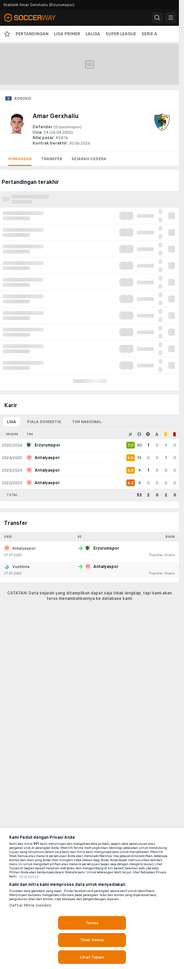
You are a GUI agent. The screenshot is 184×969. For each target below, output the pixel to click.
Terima (92, 922)
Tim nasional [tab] (87, 421)
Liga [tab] (11, 421)
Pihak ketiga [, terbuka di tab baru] (29, 876)
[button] (157, 17)
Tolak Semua (92, 939)
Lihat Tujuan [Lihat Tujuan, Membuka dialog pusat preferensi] (92, 957)
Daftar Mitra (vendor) (30, 905)
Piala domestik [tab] (44, 421)
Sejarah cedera (89, 158)
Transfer (51, 158)
